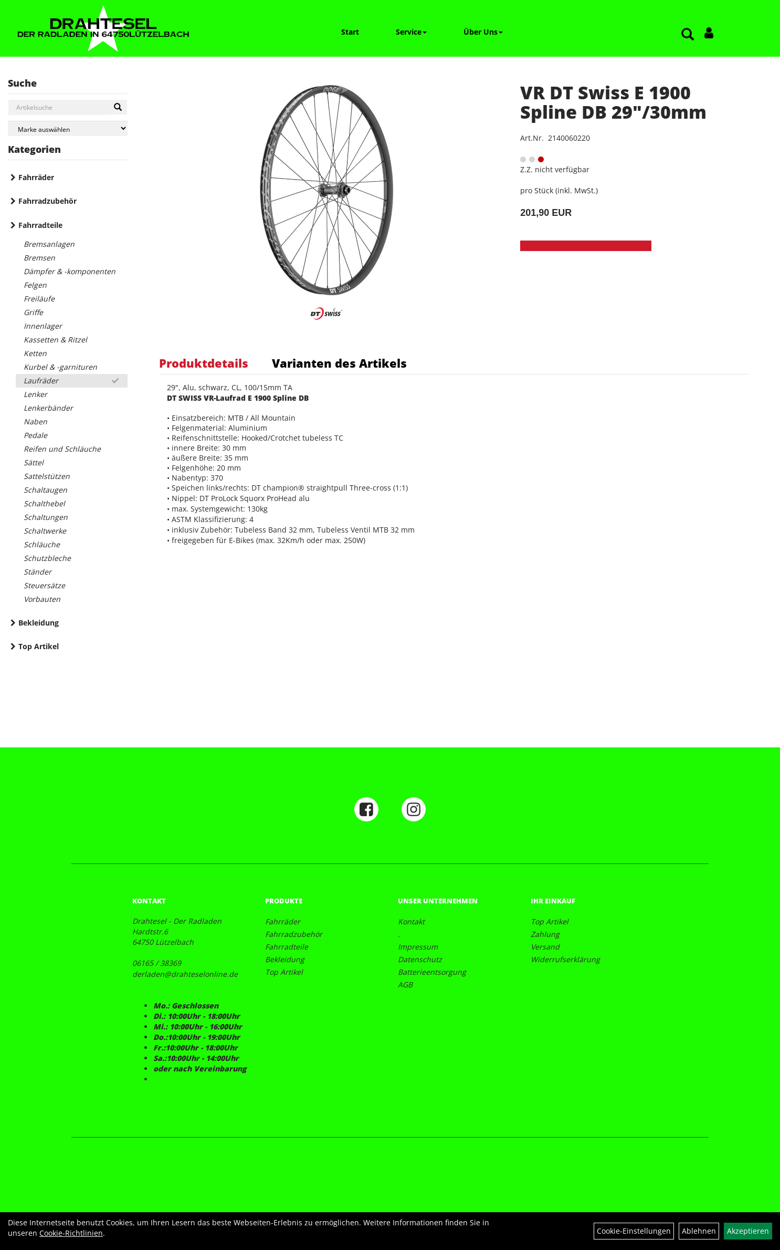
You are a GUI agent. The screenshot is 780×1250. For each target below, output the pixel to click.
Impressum (418, 947)
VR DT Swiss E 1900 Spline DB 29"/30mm (613, 102)
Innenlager (43, 326)
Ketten (35, 353)
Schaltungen (46, 517)
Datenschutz (420, 959)
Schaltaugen (45, 490)
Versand (545, 947)
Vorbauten (42, 599)
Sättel (34, 462)
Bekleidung (38, 623)
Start (350, 32)
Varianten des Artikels (339, 363)
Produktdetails (203, 363)
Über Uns (483, 32)
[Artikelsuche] (687, 35)
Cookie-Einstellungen (634, 1231)
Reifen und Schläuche (62, 449)
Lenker (35, 394)
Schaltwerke (45, 531)
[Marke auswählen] (68, 128)
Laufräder (41, 381)
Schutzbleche (47, 558)
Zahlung (545, 934)
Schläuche (42, 544)
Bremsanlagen (49, 244)
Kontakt (411, 921)
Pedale (35, 435)
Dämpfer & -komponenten (69, 271)
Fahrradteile (40, 225)
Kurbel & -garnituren (60, 367)
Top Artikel (38, 646)
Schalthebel (44, 503)
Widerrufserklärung (565, 959)
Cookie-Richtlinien (71, 1233)
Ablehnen (699, 1231)
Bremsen (39, 258)
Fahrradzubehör (47, 201)
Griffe (33, 312)
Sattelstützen (47, 476)
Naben (35, 421)
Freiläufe (39, 299)
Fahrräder (36, 177)
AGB (405, 984)
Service (411, 32)
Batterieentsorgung (432, 972)
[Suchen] (118, 107)
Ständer (37, 572)
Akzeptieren (748, 1231)
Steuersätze (44, 585)
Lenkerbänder (48, 408)
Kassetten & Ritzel (55, 340)
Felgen (35, 285)
